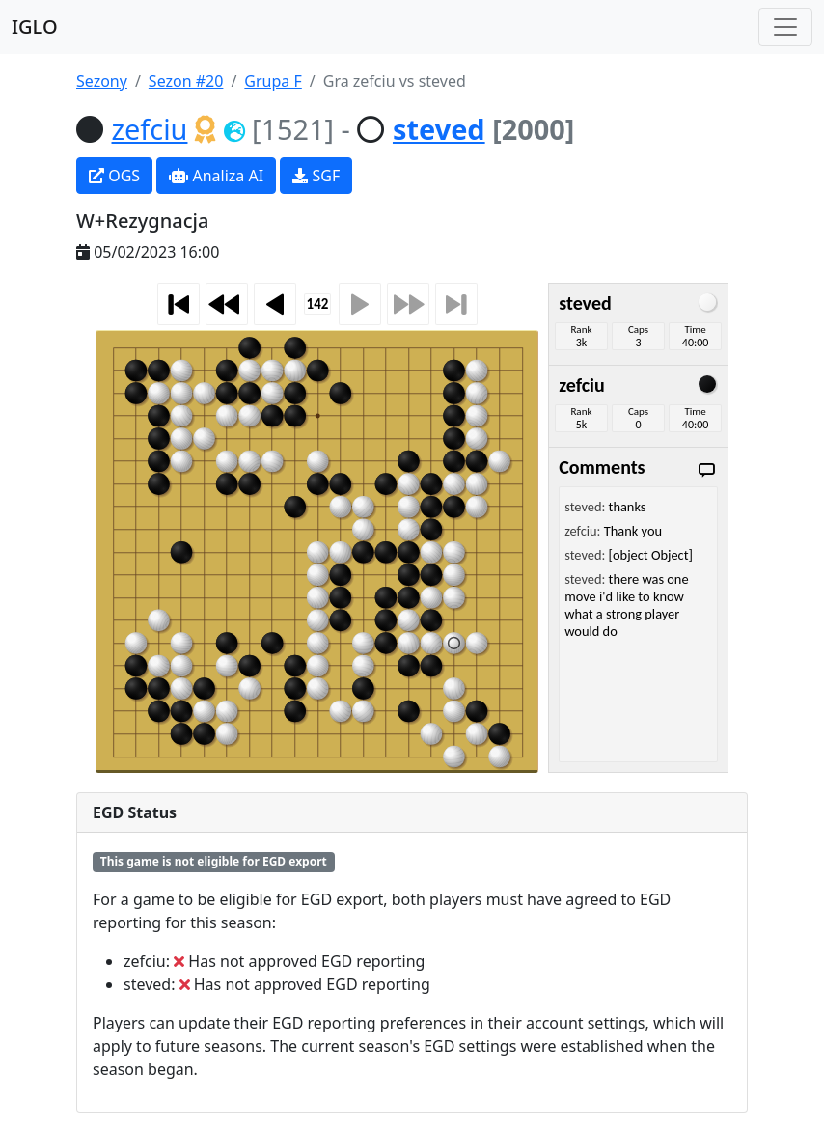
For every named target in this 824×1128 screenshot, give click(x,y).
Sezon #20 (186, 81)
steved (439, 129)
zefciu (150, 129)
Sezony (101, 81)
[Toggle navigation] (785, 27)
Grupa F (272, 81)
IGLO (35, 27)
